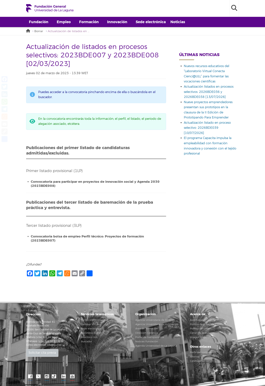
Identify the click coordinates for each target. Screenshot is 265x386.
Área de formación (146, 328)
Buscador (86, 341)
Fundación (38, 22)
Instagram (46, 376)
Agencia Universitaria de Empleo (155, 320)
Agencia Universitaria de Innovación (156, 324)
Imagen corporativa (202, 337)
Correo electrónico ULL (94, 320)
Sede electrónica (151, 22)
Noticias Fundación (146, 341)
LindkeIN (63, 376)
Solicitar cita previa (42, 353)
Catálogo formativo (201, 360)
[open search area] (234, 8)
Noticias (177, 22)
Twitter (38, 376)
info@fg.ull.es (54, 345)
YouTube (72, 376)
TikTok (55, 376)
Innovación (117, 22)
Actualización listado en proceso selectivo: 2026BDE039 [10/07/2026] (207, 128)
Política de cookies (201, 328)
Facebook (30, 376)
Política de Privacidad (203, 324)
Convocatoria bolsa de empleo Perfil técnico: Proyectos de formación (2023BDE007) (87, 238)
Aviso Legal (196, 320)
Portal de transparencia (149, 337)
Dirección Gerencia (146, 332)
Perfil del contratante (203, 352)
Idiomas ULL (197, 356)
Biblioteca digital (91, 332)
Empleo (64, 22)
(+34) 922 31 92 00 (49, 341)
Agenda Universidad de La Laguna (156, 345)
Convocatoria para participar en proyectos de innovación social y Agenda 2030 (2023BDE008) (95, 184)
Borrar (38, 31)
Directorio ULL (89, 337)
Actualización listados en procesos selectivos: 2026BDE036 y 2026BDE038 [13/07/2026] (208, 92)
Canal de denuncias (202, 332)
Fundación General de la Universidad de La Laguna (49, 8)
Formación (89, 22)
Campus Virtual (90, 324)
